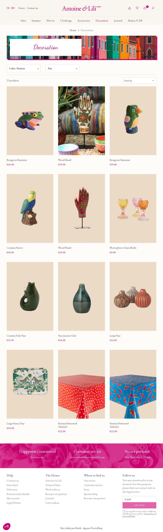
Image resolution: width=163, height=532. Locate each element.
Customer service (93, 485)
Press (86, 489)
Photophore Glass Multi (123, 247)
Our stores (89, 480)
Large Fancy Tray (15, 423)
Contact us (32, 8)
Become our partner (56, 494)
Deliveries (12, 489)
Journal (49, 498)
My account (13, 498)
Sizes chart (12, 485)
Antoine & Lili (53, 480)
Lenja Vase (115, 335)
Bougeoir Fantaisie (17, 160)
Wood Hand (64, 160)
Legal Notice (14, 502)
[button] (7, 526)
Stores (21, 8)
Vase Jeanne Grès (67, 335)
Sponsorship (91, 494)
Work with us (52, 489)
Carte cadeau (52, 502)
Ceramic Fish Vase (16, 335)
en (12, 8)
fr (8, 8)
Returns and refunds (18, 494)
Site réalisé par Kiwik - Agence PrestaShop (81, 528)
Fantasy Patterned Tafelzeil (67, 425)
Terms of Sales (52, 485)
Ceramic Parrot (15, 247)
